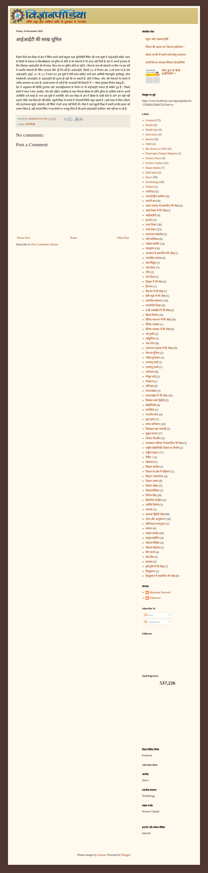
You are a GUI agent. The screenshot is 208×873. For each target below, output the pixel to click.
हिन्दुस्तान (150, 571)
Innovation (152, 134)
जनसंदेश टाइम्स (154, 257)
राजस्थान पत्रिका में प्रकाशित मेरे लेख (164, 443)
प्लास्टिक (150, 409)
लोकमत (150, 462)
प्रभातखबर (151, 390)
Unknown (155, 597)
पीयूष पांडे (151, 376)
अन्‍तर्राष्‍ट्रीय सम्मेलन (155, 196)
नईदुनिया (150, 338)
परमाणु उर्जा (152, 362)
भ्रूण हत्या (150, 419)
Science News (153, 158)
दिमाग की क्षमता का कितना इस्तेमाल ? (165, 46)
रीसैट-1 (149, 457)
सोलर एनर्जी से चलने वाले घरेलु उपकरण (166, 54)
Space (149, 177)
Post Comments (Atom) (44, 244)
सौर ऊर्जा (150, 552)
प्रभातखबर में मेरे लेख (156, 395)
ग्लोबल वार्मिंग (153, 243)
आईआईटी (151, 215)
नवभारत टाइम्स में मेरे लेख (159, 348)
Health (149, 125)
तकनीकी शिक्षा (153, 305)
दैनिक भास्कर (153, 324)
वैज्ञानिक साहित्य (154, 500)
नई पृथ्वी (150, 333)
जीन (148, 272)
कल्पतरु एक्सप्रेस (154, 234)
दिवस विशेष (152, 315)
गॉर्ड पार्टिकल (152, 239)
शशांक (149, 509)
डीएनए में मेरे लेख (154, 291)
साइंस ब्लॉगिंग (153, 538)
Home (73, 237)
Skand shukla (153, 167)
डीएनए (149, 286)
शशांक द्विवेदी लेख (155, 514)
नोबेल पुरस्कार (153, 357)
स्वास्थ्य (149, 561)
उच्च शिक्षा (30, 124)
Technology (152, 182)
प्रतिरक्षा (150, 386)
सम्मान (149, 528)
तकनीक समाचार (154, 300)
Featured (150, 120)
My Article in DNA (156, 148)
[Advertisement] (167, 717)
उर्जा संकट (151, 229)
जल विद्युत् (151, 262)
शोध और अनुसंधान (155, 519)
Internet (150, 139)
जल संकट (151, 267)
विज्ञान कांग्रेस (152, 466)
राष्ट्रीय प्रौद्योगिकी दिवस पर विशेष (162, 447)
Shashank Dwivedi (160, 592)
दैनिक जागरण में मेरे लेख (158, 319)
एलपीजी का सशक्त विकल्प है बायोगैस (165, 62)
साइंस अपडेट (152, 533)
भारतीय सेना (152, 414)
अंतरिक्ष (149, 191)
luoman (102, 854)
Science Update (154, 163)
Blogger (125, 854)
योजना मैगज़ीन (153, 438)
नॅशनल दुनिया (153, 352)
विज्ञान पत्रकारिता (155, 476)
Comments (152, 621)
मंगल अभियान (153, 424)
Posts (148, 615)
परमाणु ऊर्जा (152, 367)
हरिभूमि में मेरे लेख (155, 566)
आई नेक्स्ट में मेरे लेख (156, 210)
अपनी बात (151, 200)
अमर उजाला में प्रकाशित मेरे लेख (162, 205)
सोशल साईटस (153, 547)
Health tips (152, 129)
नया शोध (150, 343)
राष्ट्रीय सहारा (152, 452)
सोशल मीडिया (153, 542)
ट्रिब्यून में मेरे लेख (154, 281)
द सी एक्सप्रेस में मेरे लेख (158, 310)
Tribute (150, 186)
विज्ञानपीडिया (152, 490)
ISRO (149, 144)
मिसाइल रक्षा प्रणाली (156, 428)
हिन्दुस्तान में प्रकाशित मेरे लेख (160, 575)
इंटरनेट (149, 220)
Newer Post (23, 237)
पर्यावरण (150, 371)
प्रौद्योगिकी (151, 405)
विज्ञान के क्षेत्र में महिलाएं (158, 471)
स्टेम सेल (150, 556)
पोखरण (149, 381)
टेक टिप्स (150, 276)
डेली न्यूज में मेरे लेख (155, 295)
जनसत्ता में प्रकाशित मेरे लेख (160, 253)
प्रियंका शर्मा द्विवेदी (155, 400)
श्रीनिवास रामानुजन (155, 523)
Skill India (151, 172)
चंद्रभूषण (150, 248)
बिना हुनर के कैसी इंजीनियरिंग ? (171, 72)
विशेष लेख (151, 495)
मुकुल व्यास (151, 433)
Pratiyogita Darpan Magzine (161, 153)
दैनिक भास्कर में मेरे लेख (158, 329)
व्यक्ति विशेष (152, 504)
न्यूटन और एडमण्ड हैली (157, 39)
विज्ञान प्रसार (152, 480)
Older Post (123, 237)
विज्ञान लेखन (152, 485)
